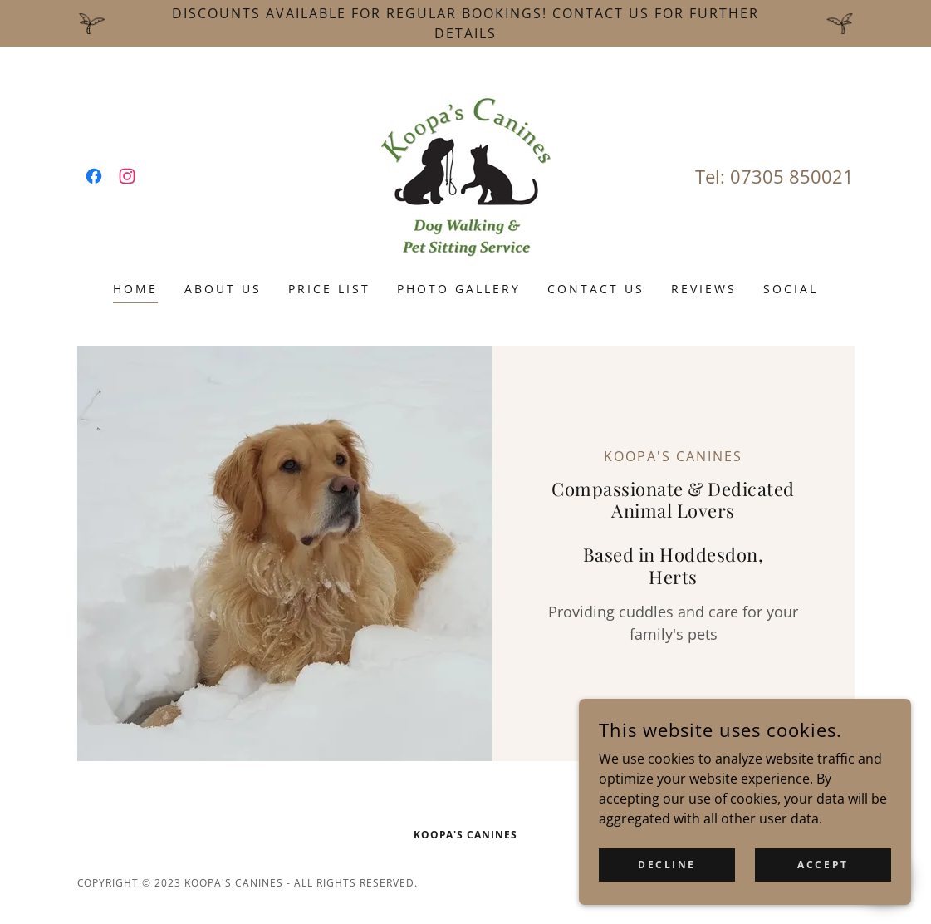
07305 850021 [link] (792, 176)
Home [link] (135, 289)
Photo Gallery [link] (459, 289)
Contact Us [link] (595, 289)
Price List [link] (329, 289)
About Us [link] (223, 289)
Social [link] (790, 289)
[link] (93, 176)
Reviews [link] (704, 289)
